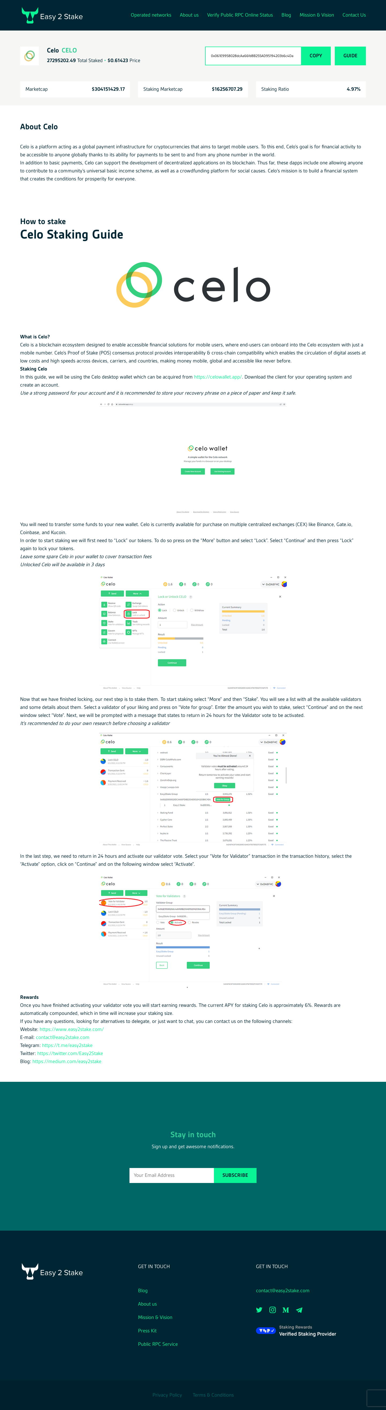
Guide (350, 56)
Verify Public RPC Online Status (240, 15)
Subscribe (235, 1175)
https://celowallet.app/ (218, 377)
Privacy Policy (167, 1395)
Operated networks (151, 15)
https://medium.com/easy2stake (66, 1061)
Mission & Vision (317, 15)
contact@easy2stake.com (63, 1037)
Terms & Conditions (213, 1395)
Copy (316, 56)
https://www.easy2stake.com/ (72, 1029)
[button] (193, 287)
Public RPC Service (158, 1344)
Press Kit (147, 1331)
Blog (286, 15)
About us (189, 15)
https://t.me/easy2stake (67, 1045)
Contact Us (354, 15)
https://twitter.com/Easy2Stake (70, 1053)
